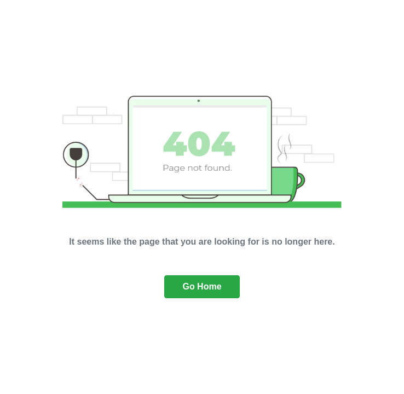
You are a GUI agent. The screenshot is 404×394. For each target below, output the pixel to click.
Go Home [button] (201, 286)
